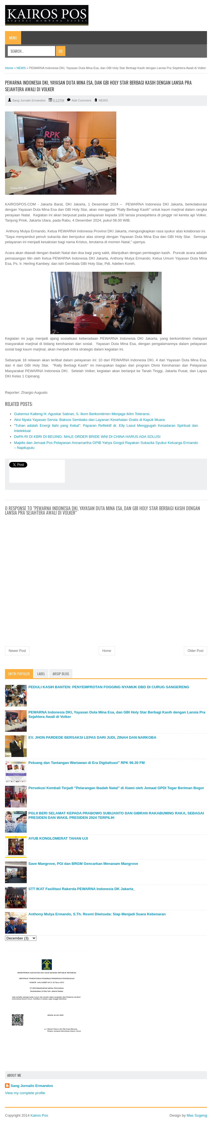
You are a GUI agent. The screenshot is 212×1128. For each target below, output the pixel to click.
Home (106, 651)
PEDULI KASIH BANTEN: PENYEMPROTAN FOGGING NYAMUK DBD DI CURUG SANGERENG (108, 687)
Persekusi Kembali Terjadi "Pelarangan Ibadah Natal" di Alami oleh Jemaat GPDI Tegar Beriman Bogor (116, 788)
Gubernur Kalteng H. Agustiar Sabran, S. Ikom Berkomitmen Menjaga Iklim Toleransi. (82, 414)
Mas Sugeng (197, 1115)
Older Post (195, 651)
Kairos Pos (39, 1115)
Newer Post (17, 651)
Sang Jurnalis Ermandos (32, 1086)
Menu (13, 37)
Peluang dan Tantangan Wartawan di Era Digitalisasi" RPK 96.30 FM (86, 763)
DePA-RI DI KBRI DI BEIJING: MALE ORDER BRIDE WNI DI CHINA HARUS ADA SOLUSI (87, 437)
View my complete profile (25, 1093)
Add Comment (81, 100)
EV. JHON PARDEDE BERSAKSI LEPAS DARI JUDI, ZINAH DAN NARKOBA (92, 737)
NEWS (103, 100)
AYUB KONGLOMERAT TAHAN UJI (58, 838)
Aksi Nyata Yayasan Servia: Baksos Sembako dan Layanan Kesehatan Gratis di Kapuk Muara (89, 420)
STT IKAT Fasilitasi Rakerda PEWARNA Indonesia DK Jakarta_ (81, 889)
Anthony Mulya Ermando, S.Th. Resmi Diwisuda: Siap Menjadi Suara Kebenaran (97, 914)
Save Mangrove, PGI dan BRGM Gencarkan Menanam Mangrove (83, 864)
